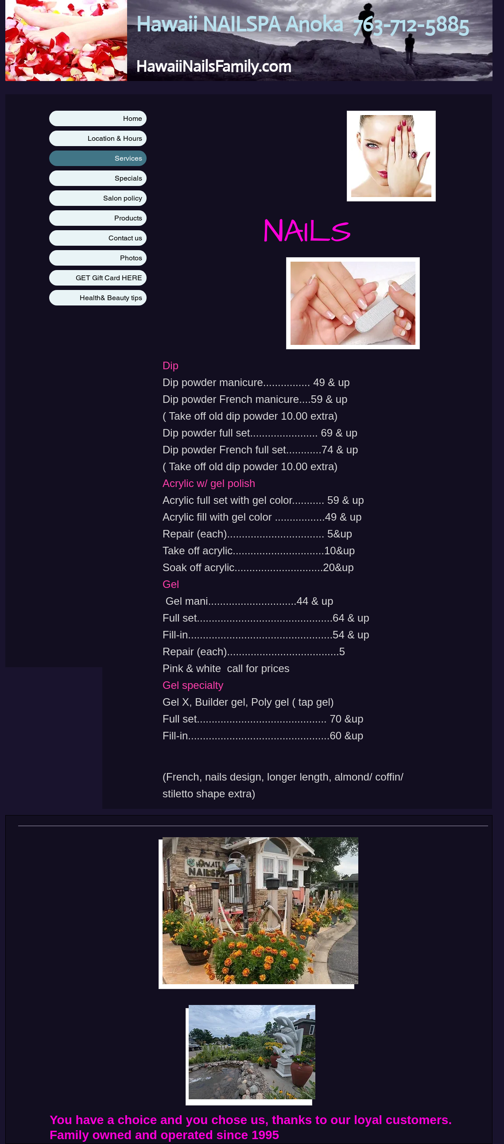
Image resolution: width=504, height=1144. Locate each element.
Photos (131, 258)
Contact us (125, 238)
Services (128, 158)
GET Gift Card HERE (109, 278)
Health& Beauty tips (111, 298)
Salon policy (122, 198)
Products (128, 218)
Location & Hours (115, 138)
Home (132, 118)
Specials (128, 178)
